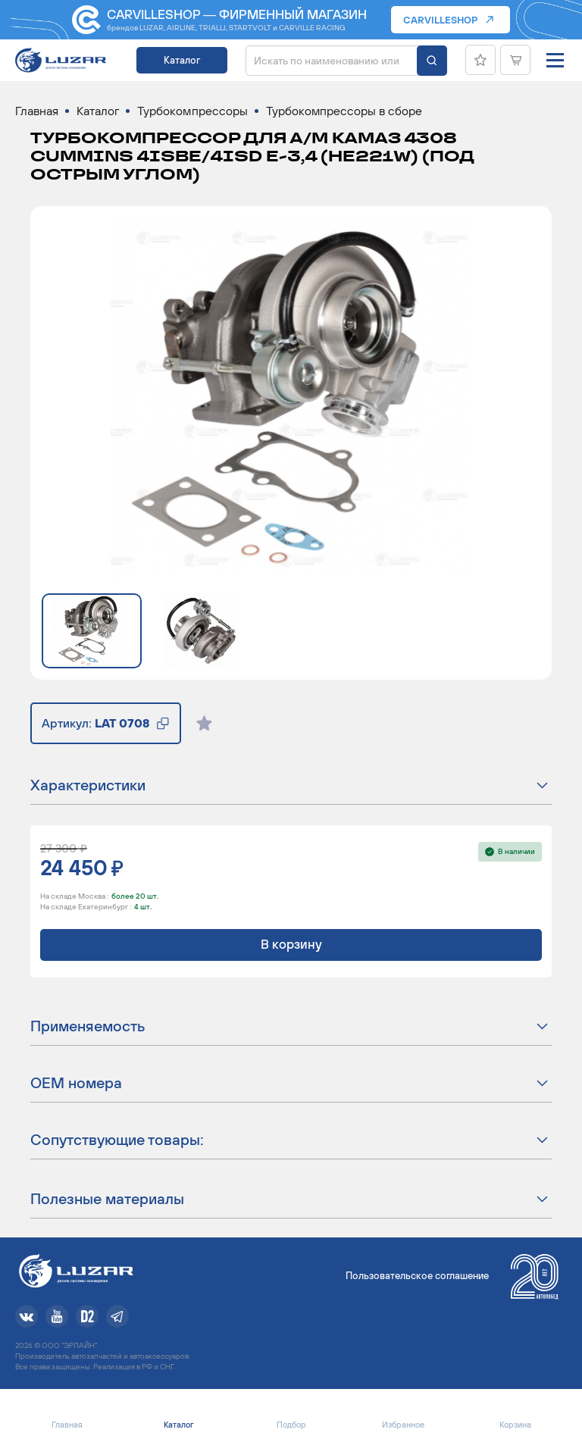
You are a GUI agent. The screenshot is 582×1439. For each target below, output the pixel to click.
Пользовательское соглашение (417, 1275)
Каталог (182, 60)
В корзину (291, 944)
